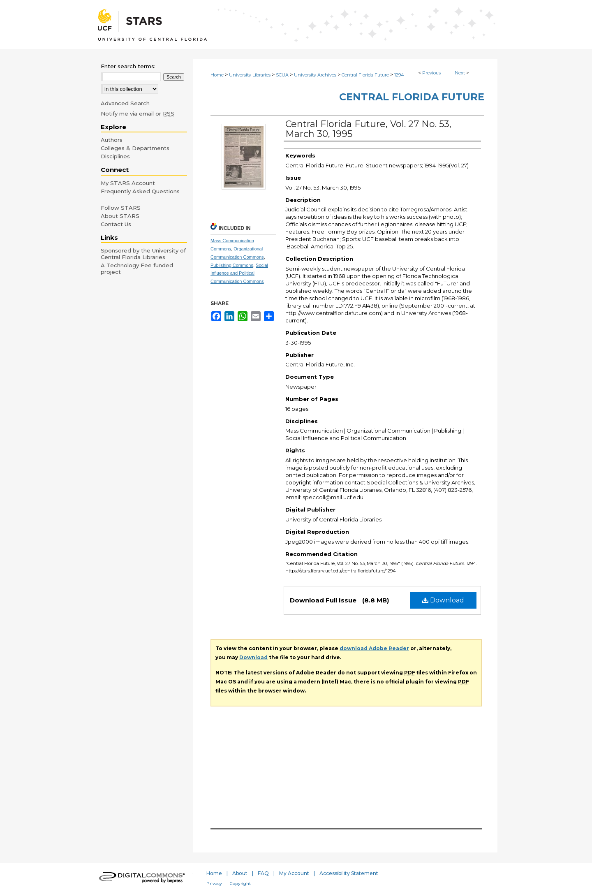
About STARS (120, 216)
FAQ (263, 873)
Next (460, 73)
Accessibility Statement (348, 873)
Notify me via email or (137, 113)
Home (217, 75)
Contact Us (116, 224)
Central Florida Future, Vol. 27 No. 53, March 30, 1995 (368, 128)
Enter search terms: (128, 66)
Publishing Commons (231, 265)
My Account (294, 873)
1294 (399, 75)
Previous (431, 73)
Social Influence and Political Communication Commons (239, 273)
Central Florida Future (365, 75)
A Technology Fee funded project (137, 268)
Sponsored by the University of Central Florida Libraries (143, 253)
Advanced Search (125, 103)
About (239, 873)
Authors (112, 140)
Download (443, 600)
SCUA (282, 75)
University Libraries (250, 75)
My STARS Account (128, 183)
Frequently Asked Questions (140, 191)
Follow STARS (121, 207)
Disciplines (115, 156)
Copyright (240, 883)
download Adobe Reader (374, 648)
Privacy (214, 883)
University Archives (315, 75)
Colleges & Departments (135, 148)
